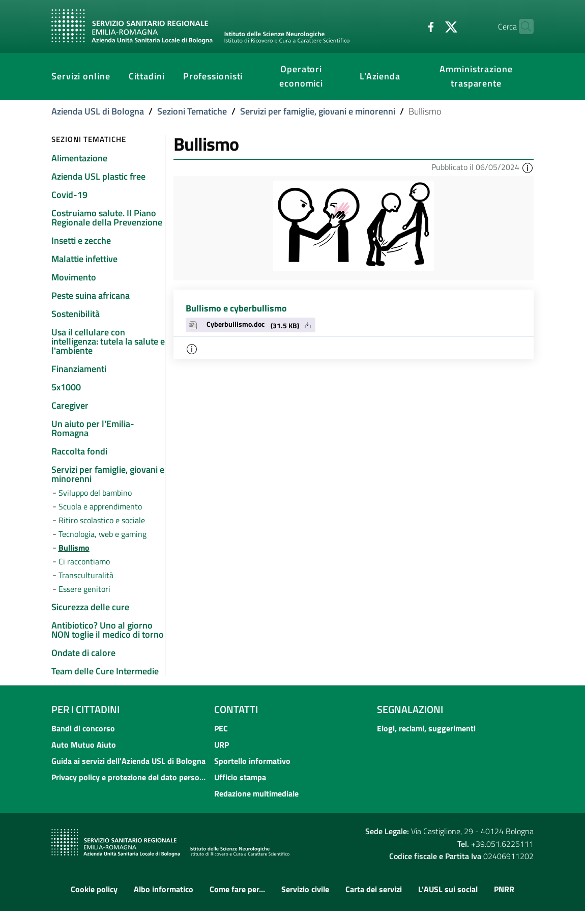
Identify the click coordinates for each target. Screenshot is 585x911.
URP (221, 744)
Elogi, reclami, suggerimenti (426, 728)
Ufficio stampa (240, 777)
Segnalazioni (410, 709)
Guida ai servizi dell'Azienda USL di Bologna (128, 761)
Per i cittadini (85, 709)
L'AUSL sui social (448, 889)
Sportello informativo (252, 761)
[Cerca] (521, 26)
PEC (221, 728)
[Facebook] (411, 26)
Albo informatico (163, 889)
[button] (527, 167)
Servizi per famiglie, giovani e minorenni (317, 111)
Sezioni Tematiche (192, 111)
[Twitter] (431, 26)
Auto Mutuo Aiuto (83, 744)
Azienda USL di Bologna (97, 111)
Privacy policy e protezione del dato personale (129, 777)
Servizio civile (305, 889)
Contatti (236, 709)
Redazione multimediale (256, 793)
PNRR (504, 889)
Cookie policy (94, 889)
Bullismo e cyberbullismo (236, 308)
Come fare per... (237, 889)
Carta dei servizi (373, 889)
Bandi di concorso (83, 728)
